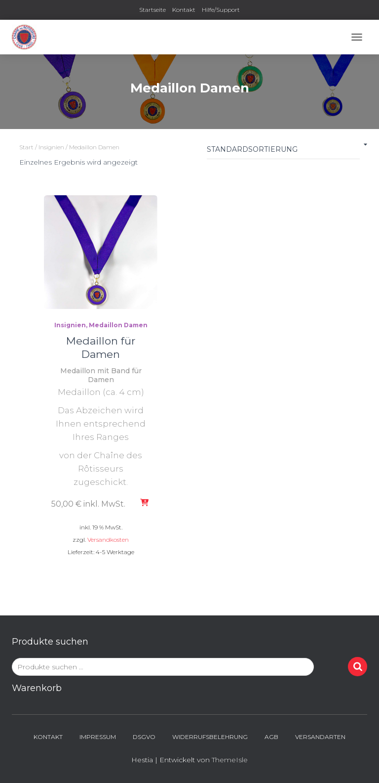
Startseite (152, 9)
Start (26, 147)
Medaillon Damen (118, 325)
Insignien (51, 147)
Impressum (97, 736)
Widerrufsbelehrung (210, 736)
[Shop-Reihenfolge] (283, 151)
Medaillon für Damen (100, 347)
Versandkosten (108, 539)
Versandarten (320, 736)
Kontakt (183, 9)
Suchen (357, 666)
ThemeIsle (230, 759)
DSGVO (144, 736)
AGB (271, 736)
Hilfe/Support (221, 9)
